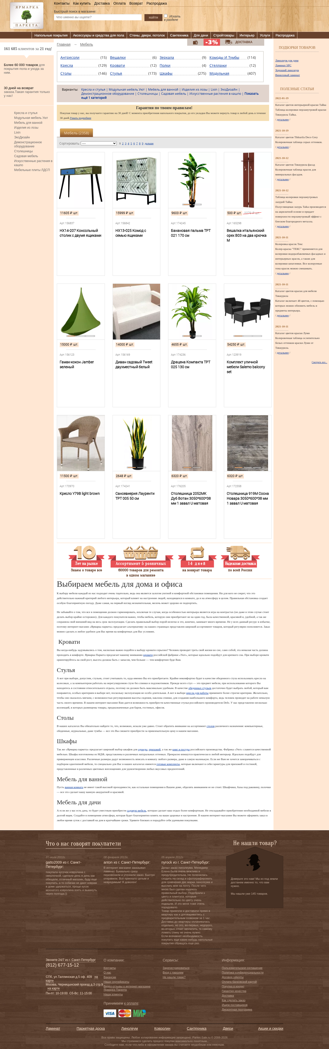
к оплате (131, 1003)
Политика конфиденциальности (242, 972)
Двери (228, 1028)
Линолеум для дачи (286, 60)
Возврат (136, 3)
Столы (65, 73)
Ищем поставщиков (235, 1004)
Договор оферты (233, 977)
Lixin (17, 132)
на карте (54, 988)
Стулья (116, 73)
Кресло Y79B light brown (80, 494)
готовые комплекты (168, 764)
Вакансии (110, 977)
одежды (142, 749)
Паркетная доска (91, 1028)
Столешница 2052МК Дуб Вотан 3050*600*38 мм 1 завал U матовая (191, 498)
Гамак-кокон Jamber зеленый (77, 364)
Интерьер (247, 35)
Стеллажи (218, 65)
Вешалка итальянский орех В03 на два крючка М (247, 235)
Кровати (117, 65)
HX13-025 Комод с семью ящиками (130, 233)
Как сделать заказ (233, 1000)
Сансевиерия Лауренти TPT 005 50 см (134, 496)
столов (211, 725)
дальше (149, 143)
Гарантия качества (234, 991)
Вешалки (118, 57)
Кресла (66, 65)
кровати (148, 654)
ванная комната (74, 787)
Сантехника (179, 35)
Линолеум (129, 1028)
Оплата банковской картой (239, 981)
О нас (107, 972)
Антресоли (69, 57)
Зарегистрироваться (176, 967)
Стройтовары (223, 35)
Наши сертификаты (116, 981)
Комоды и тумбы (224, 57)
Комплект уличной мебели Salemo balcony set (246, 367)
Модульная (219, 73)
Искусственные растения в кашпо (33, 163)
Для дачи (201, 35)
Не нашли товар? (174, 977)
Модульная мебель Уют (31, 118)
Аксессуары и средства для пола (98, 35)
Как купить (81, 3)
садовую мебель (136, 810)
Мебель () (76, 132)
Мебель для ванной (28, 123)
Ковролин (162, 1028)
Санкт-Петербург (83, 960)
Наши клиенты (113, 994)
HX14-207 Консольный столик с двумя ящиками (80, 233)
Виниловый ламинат (287, 75)
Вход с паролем (173, 972)
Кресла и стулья (26, 113)
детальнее (283, 119)
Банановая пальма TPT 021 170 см (191, 233)
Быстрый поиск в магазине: (75, 11)
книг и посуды (181, 749)
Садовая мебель (26, 156)
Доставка (102, 3)
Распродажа (157, 3)
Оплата (119, 3)
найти (153, 17)
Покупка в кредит (233, 986)
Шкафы (166, 73)
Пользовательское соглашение (242, 967)
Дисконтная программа (237, 1009)
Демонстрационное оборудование (28, 144)
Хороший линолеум (287, 70)
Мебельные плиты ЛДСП (32, 170)
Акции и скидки (270, 1028)
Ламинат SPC (283, 65)
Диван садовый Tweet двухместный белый (133, 364)
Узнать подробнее (80, 117)
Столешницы (23, 151)
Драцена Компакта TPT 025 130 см (190, 364)
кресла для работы (197, 692)
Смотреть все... (319, 362)
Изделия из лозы (26, 127)
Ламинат (53, 1028)
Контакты (61, 3)
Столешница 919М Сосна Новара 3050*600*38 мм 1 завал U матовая (248, 498)
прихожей (155, 749)
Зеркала (167, 57)
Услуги (265, 35)
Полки (165, 65)
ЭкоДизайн (22, 137)
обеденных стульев (199, 687)
